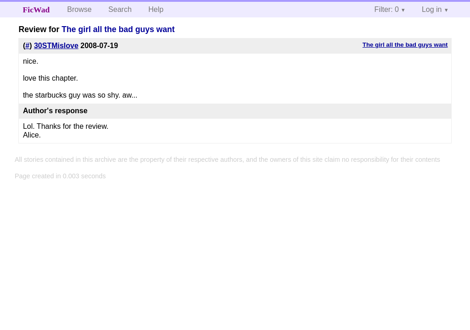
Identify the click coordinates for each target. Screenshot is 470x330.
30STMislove (56, 46)
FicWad (36, 9)
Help (155, 9)
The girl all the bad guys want (118, 29)
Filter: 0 (387, 9)
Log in (432, 9)
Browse (79, 9)
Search (120, 9)
